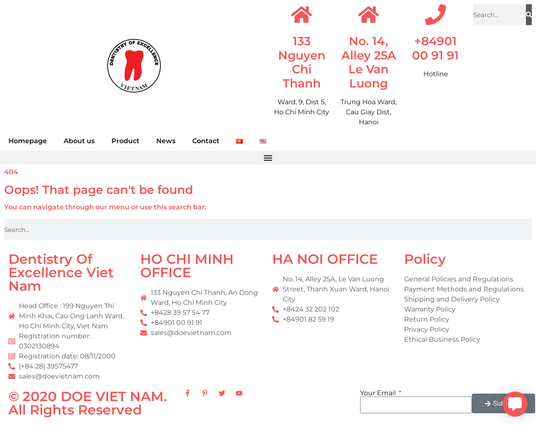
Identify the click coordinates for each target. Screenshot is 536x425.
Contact (205, 141)
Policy (425, 259)
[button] (268, 158)
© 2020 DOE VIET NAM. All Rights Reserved (87, 403)
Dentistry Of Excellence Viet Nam (61, 272)
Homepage (27, 141)
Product (125, 141)
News (165, 141)
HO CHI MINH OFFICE (187, 266)
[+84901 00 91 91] (435, 14)
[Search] (529, 14)
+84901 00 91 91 (435, 48)
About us (79, 141)
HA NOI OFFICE (325, 259)
